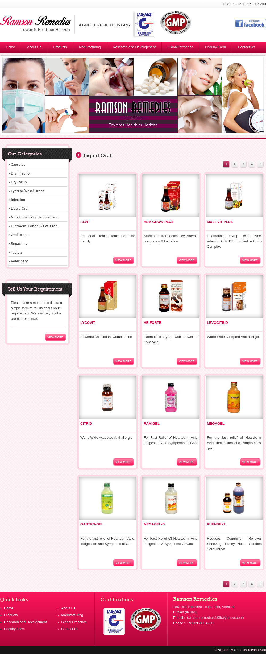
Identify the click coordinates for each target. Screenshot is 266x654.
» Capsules (16, 164)
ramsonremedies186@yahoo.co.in (215, 617)
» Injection (16, 199)
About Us (34, 47)
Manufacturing (90, 47)
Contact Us (246, 47)
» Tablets (15, 252)
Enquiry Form (215, 47)
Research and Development (134, 47)
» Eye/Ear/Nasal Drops (26, 190)
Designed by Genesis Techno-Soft (240, 650)
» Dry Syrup (17, 182)
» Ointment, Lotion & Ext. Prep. (33, 225)
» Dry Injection (20, 173)
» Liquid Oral (18, 208)
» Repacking (17, 243)
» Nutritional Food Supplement (33, 217)
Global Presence (180, 47)
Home (10, 47)
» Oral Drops (18, 234)
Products (62, 48)
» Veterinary (18, 261)
